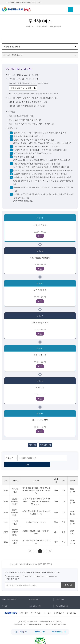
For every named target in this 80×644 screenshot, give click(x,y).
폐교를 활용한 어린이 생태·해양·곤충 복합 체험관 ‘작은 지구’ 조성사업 (36, 485)
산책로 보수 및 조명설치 (36, 517)
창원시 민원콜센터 (21, 627)
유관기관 (4, 601)
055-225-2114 (59, 627)
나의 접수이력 (46, 445)
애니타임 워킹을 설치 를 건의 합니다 (36, 537)
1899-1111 (40, 627)
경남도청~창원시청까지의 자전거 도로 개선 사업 (36, 507)
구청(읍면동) (32, 594)
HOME (21, 26)
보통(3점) (40, 571)
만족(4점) (28, 571)
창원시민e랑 (42, 26)
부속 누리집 (58, 594)
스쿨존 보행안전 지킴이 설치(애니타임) (36, 527)
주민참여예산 (55, 26)
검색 (71, 459)
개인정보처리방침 (10, 608)
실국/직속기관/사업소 (8, 594)
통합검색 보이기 (70, 9)
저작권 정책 (23, 608)
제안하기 (32, 445)
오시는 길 (47, 608)
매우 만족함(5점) (13, 571)
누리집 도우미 (59, 608)
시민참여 (30, 26)
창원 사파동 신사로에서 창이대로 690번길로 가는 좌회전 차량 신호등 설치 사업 (36, 496)
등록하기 (68, 580)
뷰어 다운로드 (36, 608)
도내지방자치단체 (60, 601)
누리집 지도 (71, 608)
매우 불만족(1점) (13, 574)
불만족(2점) (53, 571)
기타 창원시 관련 (34, 601)
